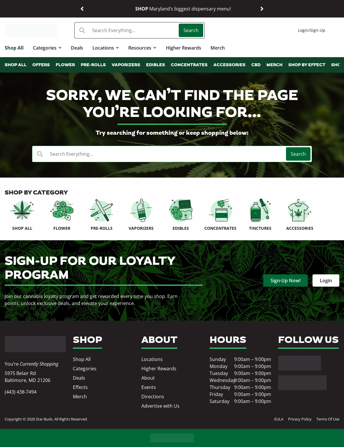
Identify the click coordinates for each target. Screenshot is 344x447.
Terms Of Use (327, 419)
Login (303, 30)
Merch (217, 48)
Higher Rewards (183, 48)
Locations (105, 47)
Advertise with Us (160, 406)
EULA (278, 419)
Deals (77, 48)
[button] (82, 9)
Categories (47, 47)
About (148, 378)
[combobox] (127, 30)
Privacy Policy (300, 419)
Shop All (14, 48)
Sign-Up (317, 30)
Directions (152, 396)
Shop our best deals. (225, 8)
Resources (142, 47)
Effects (80, 387)
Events (148, 387)
